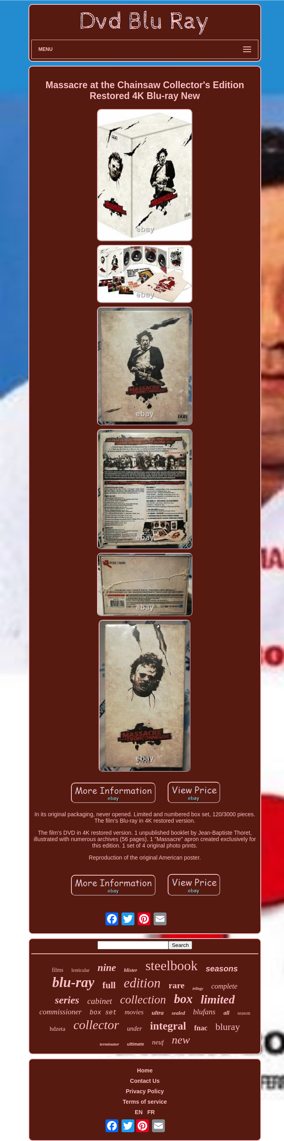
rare (176, 985)
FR (151, 1112)
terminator (109, 1044)
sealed (178, 1013)
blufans (204, 1011)
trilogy (198, 988)
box (183, 999)
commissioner (60, 1011)
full (109, 985)
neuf (158, 1042)
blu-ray (73, 982)
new (181, 1040)
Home (145, 1070)
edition (142, 983)
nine (106, 967)
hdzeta (57, 1029)
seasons (222, 968)
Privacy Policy (145, 1091)
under (134, 1028)
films (57, 970)
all (226, 1013)
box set (103, 1012)
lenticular (80, 970)
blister (130, 970)
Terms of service (145, 1102)
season (243, 1013)
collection (143, 999)
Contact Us (145, 1081)
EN (138, 1112)
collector (96, 1025)
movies (134, 1012)
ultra (158, 1013)
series (67, 1000)
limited (218, 999)
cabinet (99, 1001)
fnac (200, 1028)
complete (224, 986)
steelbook (171, 965)
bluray (227, 1027)
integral (168, 1026)
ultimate (135, 1044)
